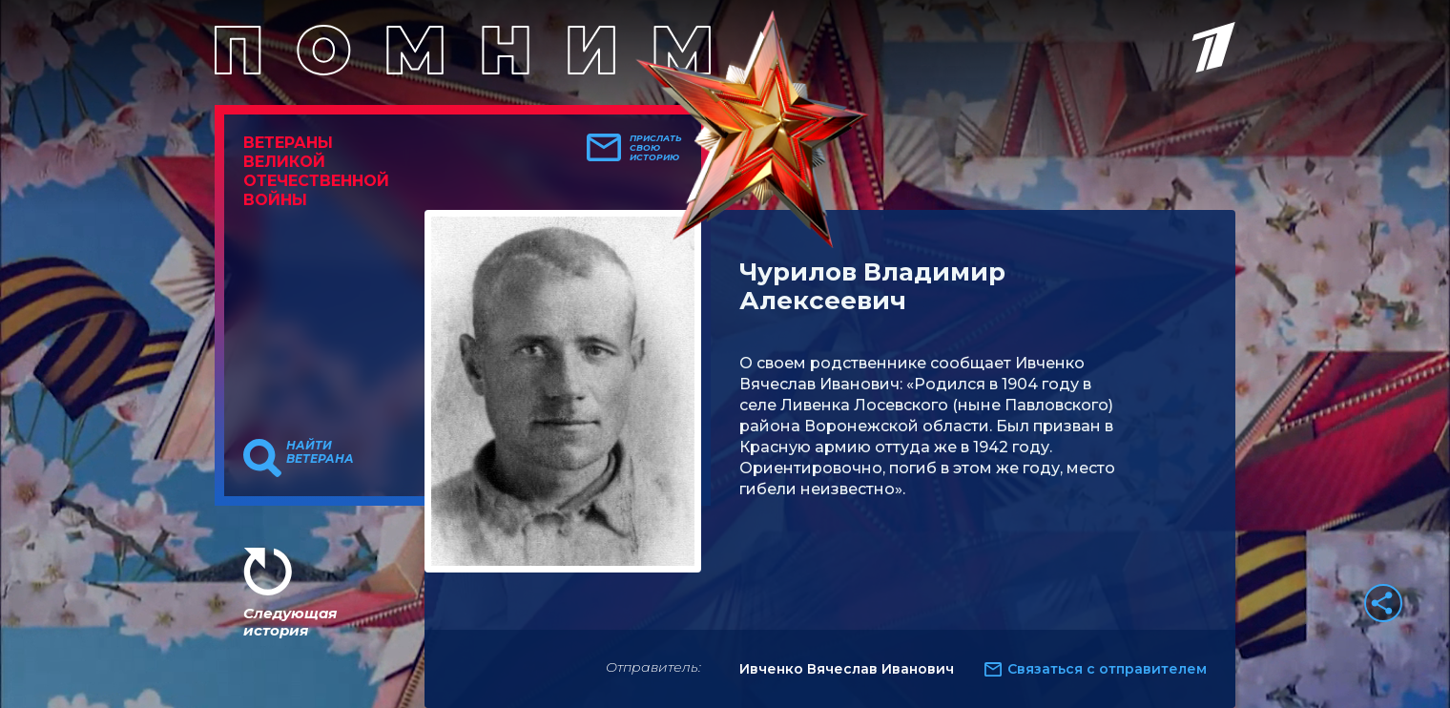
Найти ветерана (320, 452)
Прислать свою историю (656, 148)
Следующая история (290, 621)
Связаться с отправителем (1107, 668)
